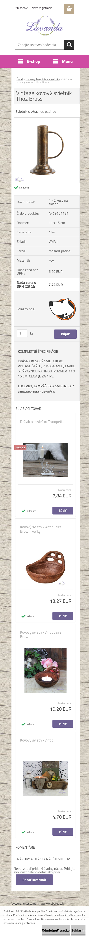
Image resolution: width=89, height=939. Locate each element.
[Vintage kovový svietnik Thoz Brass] (47, 119)
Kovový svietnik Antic (36, 740)
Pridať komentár (34, 879)
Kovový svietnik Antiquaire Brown (40, 634)
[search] (69, 45)
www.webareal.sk (52, 903)
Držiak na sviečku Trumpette (42, 421)
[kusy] (22, 333)
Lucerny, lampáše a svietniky (43, 79)
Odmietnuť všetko (56, 930)
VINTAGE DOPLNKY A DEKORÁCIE (36, 392)
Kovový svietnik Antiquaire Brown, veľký (40, 529)
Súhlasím (78, 930)
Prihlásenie (21, 7)
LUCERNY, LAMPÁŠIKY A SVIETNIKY (45, 386)
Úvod (20, 79)
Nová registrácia (42, 7)
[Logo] (44, 26)
